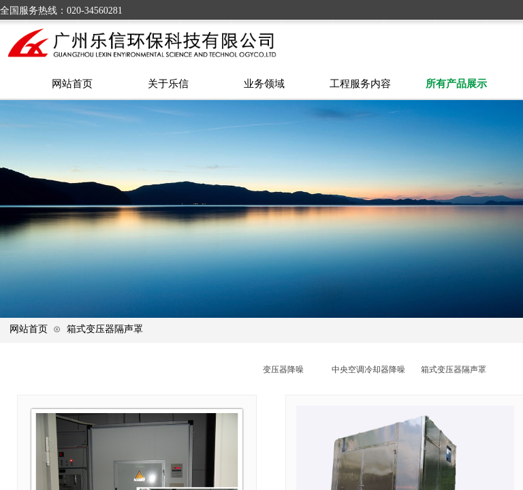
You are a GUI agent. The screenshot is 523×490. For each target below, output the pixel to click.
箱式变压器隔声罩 (105, 328)
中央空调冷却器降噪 (368, 369)
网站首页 (29, 328)
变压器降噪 (283, 369)
